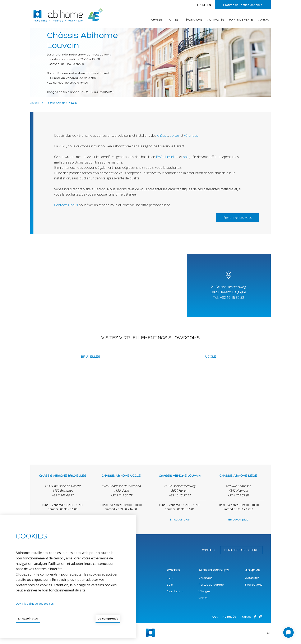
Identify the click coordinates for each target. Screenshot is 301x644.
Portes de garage (211, 584)
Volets (203, 598)
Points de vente (241, 19)
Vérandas (205, 578)
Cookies (245, 616)
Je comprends (108, 618)
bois (186, 157)
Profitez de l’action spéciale (242, 4)
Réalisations (193, 19)
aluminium (170, 157)
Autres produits (214, 570)
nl (204, 5)
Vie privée (229, 616)
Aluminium (174, 591)
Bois (170, 584)
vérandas (191, 135)
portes (175, 135)
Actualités (216, 19)
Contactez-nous (66, 205)
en (209, 5)
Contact (264, 19)
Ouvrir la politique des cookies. (35, 603)
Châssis (157, 19)
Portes (173, 19)
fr (199, 5)
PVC (159, 157)
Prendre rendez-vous (237, 218)
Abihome (252, 570)
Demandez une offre (241, 550)
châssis (162, 135)
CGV (215, 616)
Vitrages (204, 591)
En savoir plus (180, 519)
